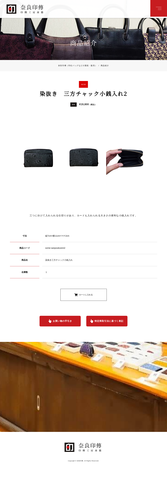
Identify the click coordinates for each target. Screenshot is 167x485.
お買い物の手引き (61, 322)
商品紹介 (103, 66)
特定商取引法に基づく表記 (109, 322)
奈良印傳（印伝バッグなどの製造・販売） (77, 66)
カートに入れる (86, 295)
